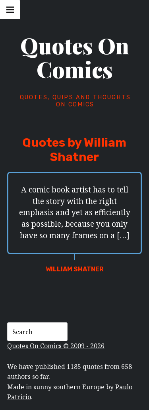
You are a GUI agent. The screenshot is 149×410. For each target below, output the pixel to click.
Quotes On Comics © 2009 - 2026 (55, 345)
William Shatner (75, 269)
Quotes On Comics (74, 57)
